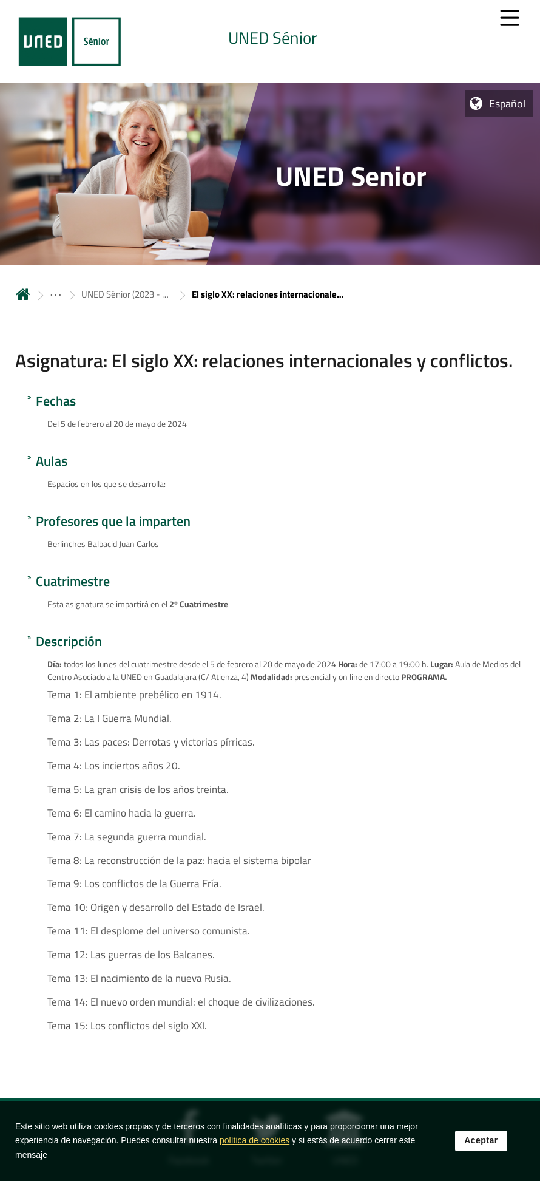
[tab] (270, 41)
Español (507, 103)
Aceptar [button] (481, 1140)
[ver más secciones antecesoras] (56, 294)
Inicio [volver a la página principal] (23, 294)
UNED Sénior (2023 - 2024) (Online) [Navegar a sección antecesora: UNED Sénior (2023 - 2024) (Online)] (126, 294)
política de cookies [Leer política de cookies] (254, 1140)
